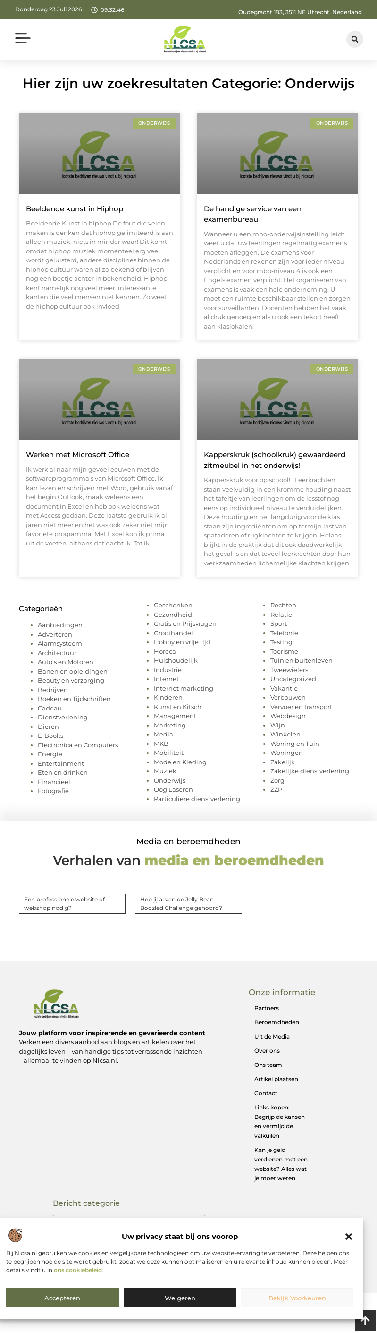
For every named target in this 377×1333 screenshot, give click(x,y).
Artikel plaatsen (276, 1078)
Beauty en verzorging (71, 680)
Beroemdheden (276, 1022)
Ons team (268, 1064)
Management (175, 715)
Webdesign (288, 715)
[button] (348, 1236)
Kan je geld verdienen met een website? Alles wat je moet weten (281, 1164)
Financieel (54, 782)
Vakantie (284, 688)
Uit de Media (272, 1036)
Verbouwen (288, 697)
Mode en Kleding (180, 762)
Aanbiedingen (60, 625)
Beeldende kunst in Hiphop (74, 208)
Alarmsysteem (60, 643)
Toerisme (284, 651)
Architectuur (57, 653)
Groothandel (173, 633)
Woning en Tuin (294, 743)
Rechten (283, 605)
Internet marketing (183, 688)
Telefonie (284, 633)
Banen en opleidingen (73, 671)
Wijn (277, 725)
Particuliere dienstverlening (197, 799)
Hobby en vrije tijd (182, 642)
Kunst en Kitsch (177, 706)
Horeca (165, 651)
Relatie (281, 614)
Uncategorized (293, 679)
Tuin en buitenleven (301, 660)
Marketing (170, 725)
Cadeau (50, 708)
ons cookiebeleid (78, 1269)
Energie (50, 754)
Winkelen (285, 734)
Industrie (168, 670)
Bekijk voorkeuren (297, 1298)
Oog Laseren (173, 789)
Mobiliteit (169, 752)
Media (163, 734)
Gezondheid (173, 614)
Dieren (48, 726)
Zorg (277, 780)
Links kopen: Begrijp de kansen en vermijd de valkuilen (279, 1121)
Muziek (165, 771)
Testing (281, 642)
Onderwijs (169, 780)
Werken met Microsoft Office (77, 454)
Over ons (267, 1050)
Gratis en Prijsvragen (185, 623)
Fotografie (53, 791)
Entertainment (61, 763)
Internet (166, 679)
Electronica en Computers (78, 745)
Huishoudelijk (176, 660)
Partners (266, 1008)
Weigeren (180, 1298)
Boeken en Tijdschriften (74, 698)
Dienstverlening (63, 717)
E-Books (50, 735)
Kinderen (168, 697)
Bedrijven (53, 689)
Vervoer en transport (301, 706)
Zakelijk (282, 762)
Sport (278, 623)
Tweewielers (289, 670)
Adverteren (55, 634)
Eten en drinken (63, 772)
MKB (161, 743)
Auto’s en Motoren (65, 662)
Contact (265, 1093)
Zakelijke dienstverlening (309, 771)
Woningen (286, 752)
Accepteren (62, 1298)
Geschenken (173, 605)
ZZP (276, 789)
